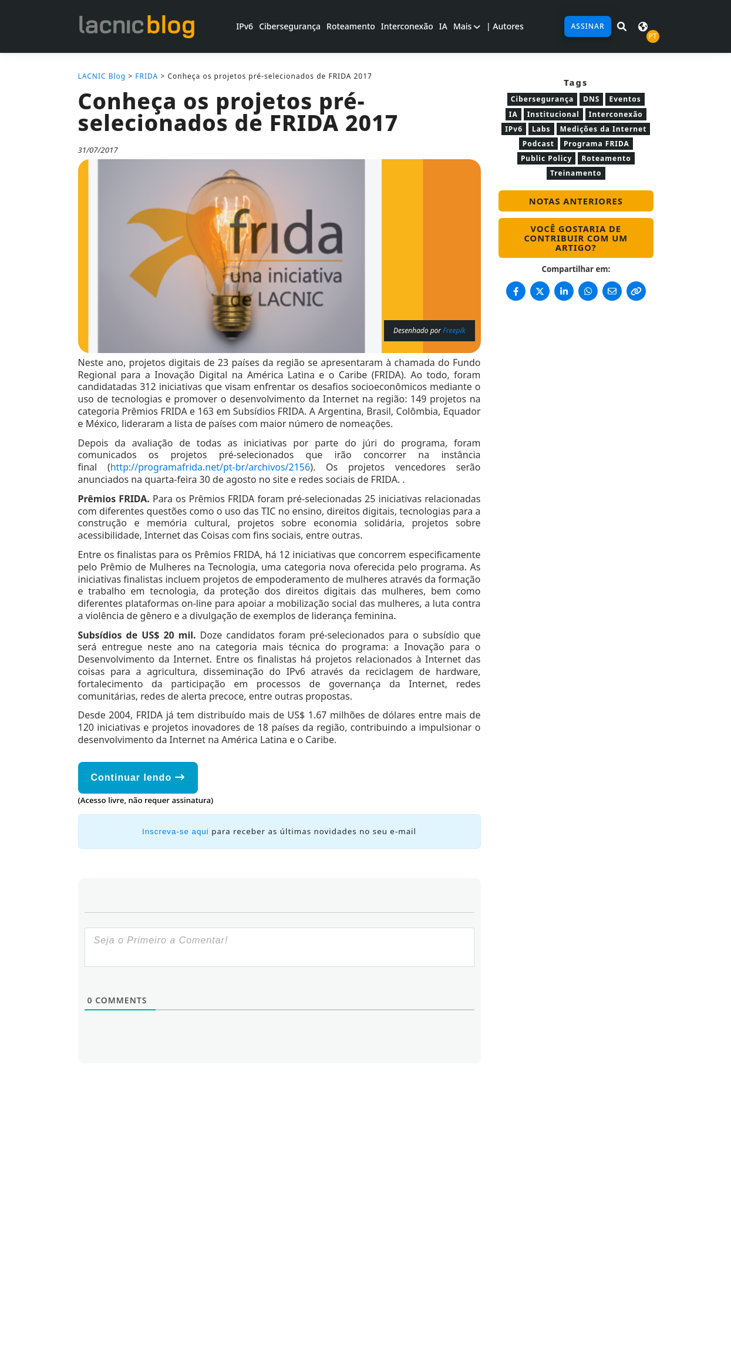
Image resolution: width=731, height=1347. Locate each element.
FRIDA (146, 76)
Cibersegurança (290, 26)
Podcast (538, 144)
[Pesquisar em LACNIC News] (621, 26)
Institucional (553, 114)
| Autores (505, 26)
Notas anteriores (576, 201)
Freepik (454, 330)
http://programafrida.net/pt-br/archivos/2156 (210, 467)
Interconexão (407, 26)
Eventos (625, 99)
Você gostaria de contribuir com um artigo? (576, 238)
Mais (466, 26)
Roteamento (350, 26)
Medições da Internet (603, 129)
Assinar (587, 26)
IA (443, 26)
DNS (591, 99)
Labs (541, 129)
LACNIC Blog (102, 76)
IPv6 (244, 26)
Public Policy (546, 158)
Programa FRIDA (596, 144)
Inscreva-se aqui (175, 831)
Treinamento (576, 173)
